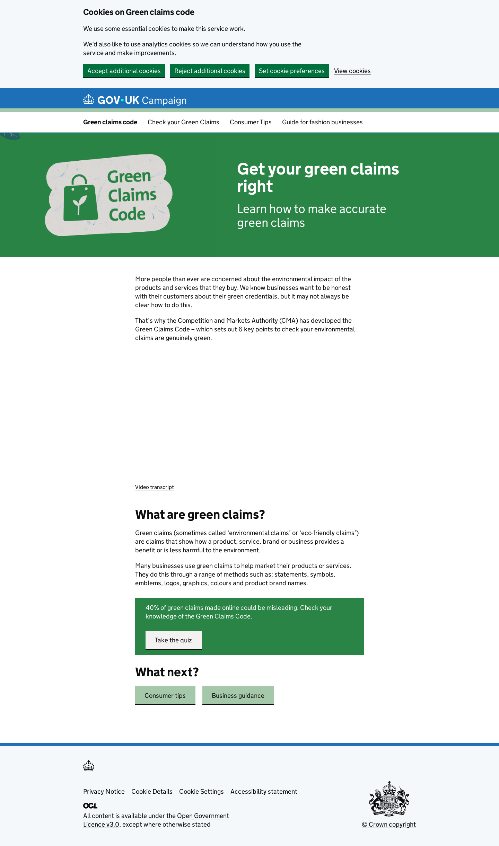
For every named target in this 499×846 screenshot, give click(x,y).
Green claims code (110, 122)
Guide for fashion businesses (322, 122)
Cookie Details (152, 791)
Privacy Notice (104, 791)
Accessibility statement (263, 791)
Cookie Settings (201, 791)
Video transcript (154, 487)
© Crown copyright (389, 824)
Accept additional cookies (124, 71)
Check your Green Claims (183, 122)
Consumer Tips (251, 122)
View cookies (352, 71)
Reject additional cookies (209, 71)
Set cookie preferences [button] (292, 71)
